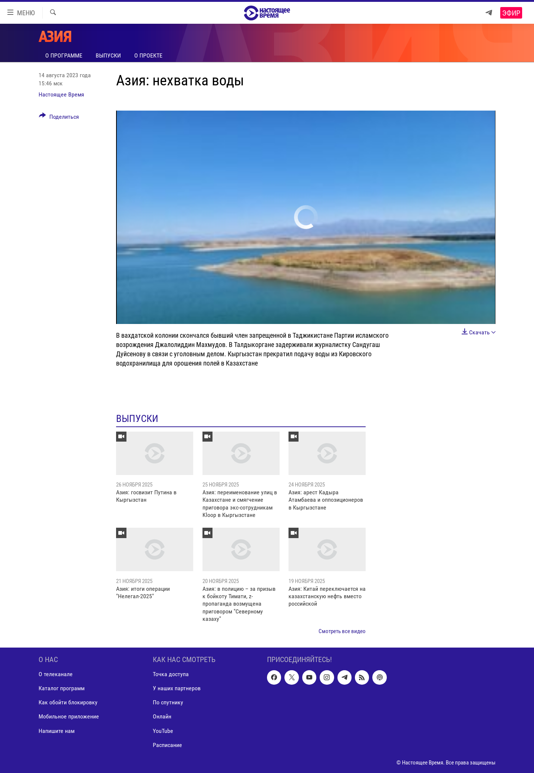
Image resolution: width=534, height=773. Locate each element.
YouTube (163, 730)
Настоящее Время (61, 94)
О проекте (148, 55)
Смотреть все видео (342, 631)
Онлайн (162, 716)
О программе (63, 55)
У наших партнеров (177, 688)
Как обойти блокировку (68, 702)
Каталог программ (62, 688)
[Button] (59, 118)
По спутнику (168, 702)
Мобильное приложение (69, 716)
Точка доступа (171, 674)
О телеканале (56, 674)
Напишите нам (57, 730)
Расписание (167, 745)
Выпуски (108, 55)
